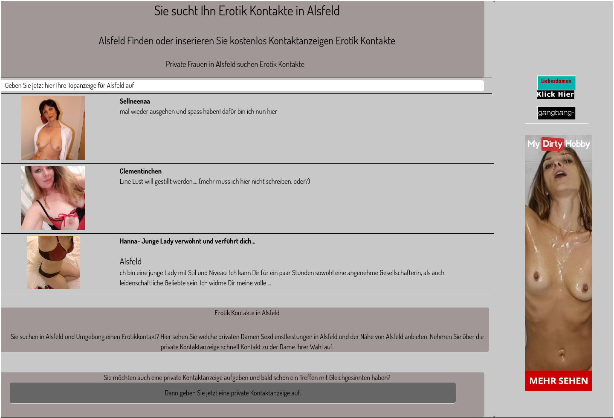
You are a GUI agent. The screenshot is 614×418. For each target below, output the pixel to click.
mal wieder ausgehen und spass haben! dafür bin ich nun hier (198, 111)
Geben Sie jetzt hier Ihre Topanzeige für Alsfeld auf (69, 85)
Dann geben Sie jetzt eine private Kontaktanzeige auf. (233, 393)
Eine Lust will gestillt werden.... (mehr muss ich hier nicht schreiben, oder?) (215, 181)
